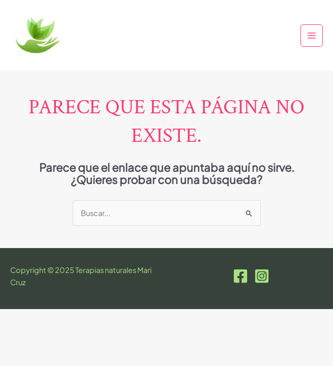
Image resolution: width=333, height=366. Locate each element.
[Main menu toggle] (311, 35)
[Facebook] (240, 276)
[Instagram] (261, 276)
